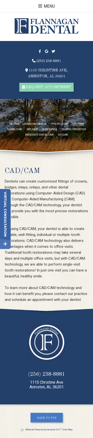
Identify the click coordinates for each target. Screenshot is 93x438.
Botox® (63, 135)
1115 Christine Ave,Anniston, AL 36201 (46, 73)
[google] (46, 51)
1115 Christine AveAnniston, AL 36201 (47, 385)
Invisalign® (14, 129)
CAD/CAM (78, 124)
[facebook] (39, 51)
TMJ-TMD (14, 124)
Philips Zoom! (59, 124)
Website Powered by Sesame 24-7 (41, 430)
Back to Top (46, 418)
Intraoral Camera (35, 124)
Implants (32, 129)
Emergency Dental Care (39, 135)
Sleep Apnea (49, 129)
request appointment (46, 87)
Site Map (67, 429)
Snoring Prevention (74, 129)
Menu (46, 6)
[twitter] (53, 51)
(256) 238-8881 (46, 61)
